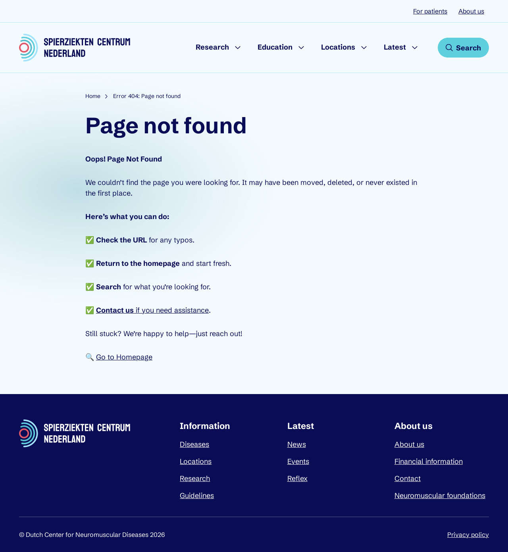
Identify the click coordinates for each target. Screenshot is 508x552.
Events (298, 461)
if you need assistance (152, 310)
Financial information (428, 461)
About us (471, 11)
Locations (338, 47)
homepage (161, 263)
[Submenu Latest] (415, 47)
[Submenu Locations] (364, 47)
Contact (407, 478)
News (296, 444)
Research (212, 47)
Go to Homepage (124, 357)
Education (275, 47)
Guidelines (197, 495)
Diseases (194, 444)
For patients (430, 11)
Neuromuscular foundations (439, 495)
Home (92, 96)
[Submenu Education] (301, 47)
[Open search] (463, 48)
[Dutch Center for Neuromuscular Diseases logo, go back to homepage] (74, 48)
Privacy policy (468, 535)
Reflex (297, 478)
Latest (395, 47)
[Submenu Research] (238, 47)
